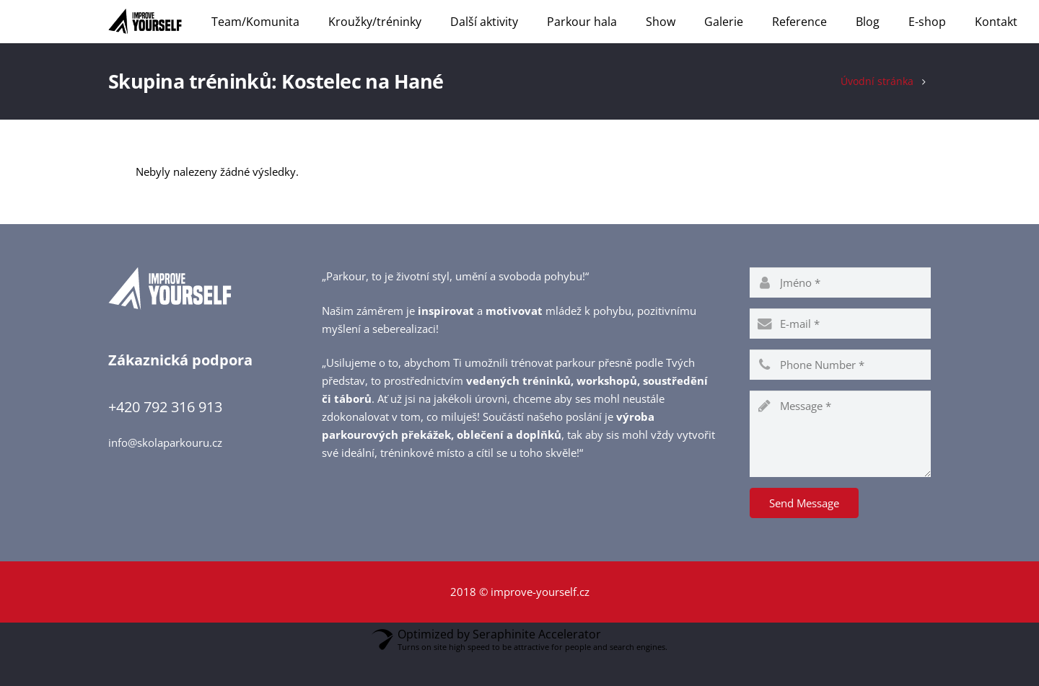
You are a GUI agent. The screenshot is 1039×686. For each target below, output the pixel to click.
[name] (840, 312)
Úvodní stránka (877, 110)
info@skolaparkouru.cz (165, 471)
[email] (840, 353)
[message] (840, 463)
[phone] (840, 394)
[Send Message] (804, 532)
